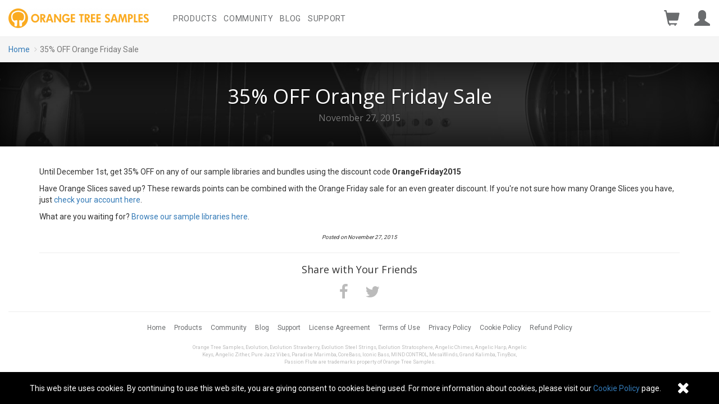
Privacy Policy (450, 328)
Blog (290, 18)
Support (327, 18)
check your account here (97, 199)
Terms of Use (399, 328)
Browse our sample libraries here (189, 216)
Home (19, 49)
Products (195, 18)
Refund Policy (551, 328)
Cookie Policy (500, 328)
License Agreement (339, 328)
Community (248, 18)
